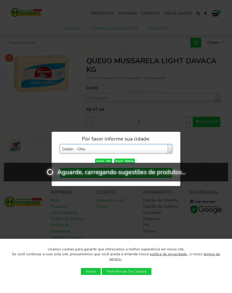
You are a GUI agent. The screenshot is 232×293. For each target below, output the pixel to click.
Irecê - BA (103, 161)
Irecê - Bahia (124, 161)
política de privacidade (169, 254)
